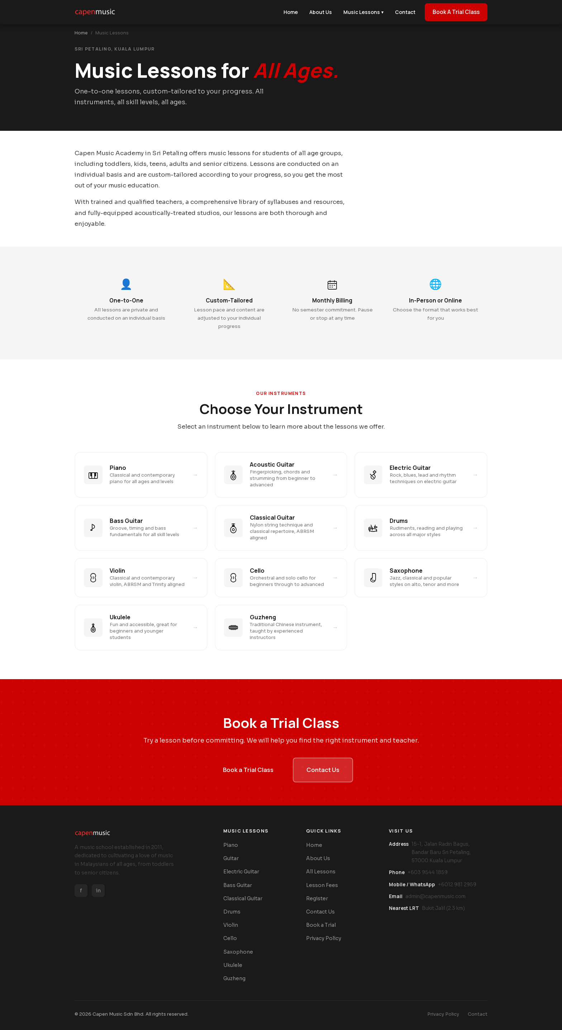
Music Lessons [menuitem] (363, 12)
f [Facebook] (81, 890)
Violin (230, 925)
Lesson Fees (322, 885)
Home (81, 32)
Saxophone (238, 952)
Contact (477, 1014)
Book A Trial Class (456, 12)
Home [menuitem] (291, 12)
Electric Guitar (241, 871)
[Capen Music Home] (95, 12)
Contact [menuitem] (405, 12)
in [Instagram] (98, 890)
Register (317, 898)
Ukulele (232, 965)
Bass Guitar (237, 885)
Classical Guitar (242, 898)
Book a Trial (321, 925)
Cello (230, 938)
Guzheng (234, 978)
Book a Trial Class (248, 770)
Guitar (231, 858)
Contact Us (322, 770)
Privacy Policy (323, 938)
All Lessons (320, 871)
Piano (230, 845)
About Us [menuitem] (320, 12)
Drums (231, 912)
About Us (318, 858)
